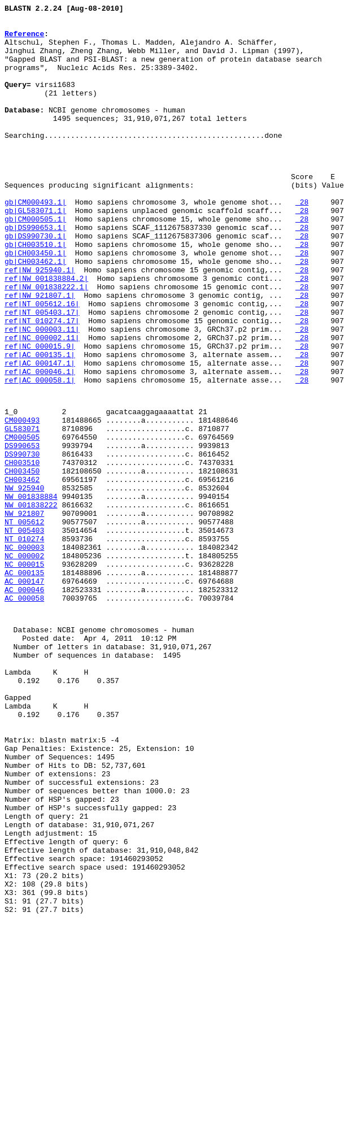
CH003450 (22, 560)
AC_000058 (24, 713)
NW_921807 (24, 611)
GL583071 (22, 510)
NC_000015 (24, 672)
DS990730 (22, 540)
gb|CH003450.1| (35, 302)
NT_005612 (24, 621)
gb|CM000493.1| (35, 241)
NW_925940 (24, 581)
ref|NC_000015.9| (40, 414)
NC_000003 (24, 652)
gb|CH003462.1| (35, 312)
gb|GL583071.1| (35, 251)
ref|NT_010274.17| (42, 383)
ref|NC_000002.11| (42, 403)
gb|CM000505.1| (35, 261)
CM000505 (22, 520)
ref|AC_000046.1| (40, 444)
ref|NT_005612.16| (42, 363)
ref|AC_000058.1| (40, 454)
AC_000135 (24, 682)
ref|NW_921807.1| (40, 352)
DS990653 (22, 530)
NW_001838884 (31, 591)
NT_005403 (24, 632)
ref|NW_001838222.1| (46, 342)
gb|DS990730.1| (35, 281)
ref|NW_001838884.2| (46, 332)
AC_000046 (24, 703)
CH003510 (22, 550)
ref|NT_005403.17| (42, 373)
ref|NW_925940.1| (40, 322)
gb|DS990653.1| (35, 271)
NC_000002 (24, 662)
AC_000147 (24, 693)
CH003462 (22, 571)
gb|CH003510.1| (35, 291)
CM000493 (22, 499)
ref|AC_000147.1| (40, 434)
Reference (24, 40)
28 (301, 241)
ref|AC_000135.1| (40, 424)
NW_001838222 (31, 601)
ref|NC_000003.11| (42, 393)
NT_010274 (24, 642)
